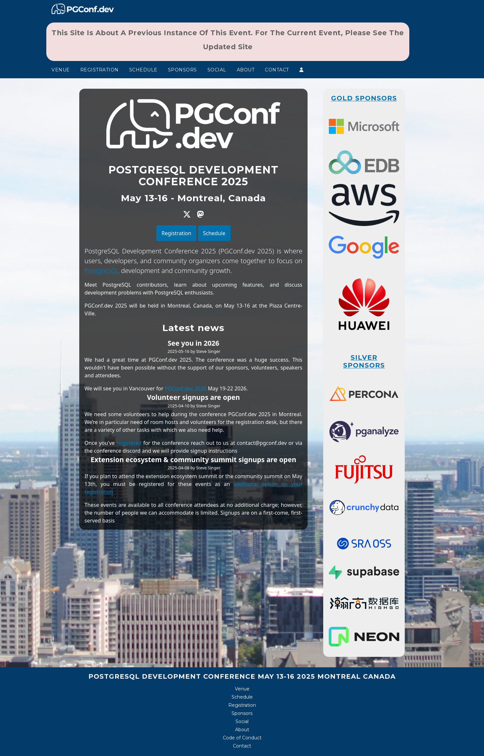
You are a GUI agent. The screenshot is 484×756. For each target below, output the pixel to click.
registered (129, 442)
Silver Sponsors (364, 361)
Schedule (143, 70)
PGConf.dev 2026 (185, 388)
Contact (277, 70)
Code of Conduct (242, 738)
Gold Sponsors (364, 98)
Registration (99, 70)
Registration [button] (176, 233)
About (246, 70)
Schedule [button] (214, 233)
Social (216, 70)
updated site (228, 47)
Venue (61, 70)
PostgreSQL (101, 270)
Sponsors (182, 70)
